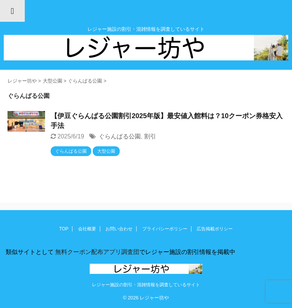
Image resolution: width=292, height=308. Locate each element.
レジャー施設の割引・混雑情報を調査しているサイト (146, 284)
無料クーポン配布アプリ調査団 (96, 252)
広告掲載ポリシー (215, 228)
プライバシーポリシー (164, 228)
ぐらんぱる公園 (120, 136)
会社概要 (87, 228)
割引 (150, 136)
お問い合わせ (118, 228)
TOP (63, 228)
